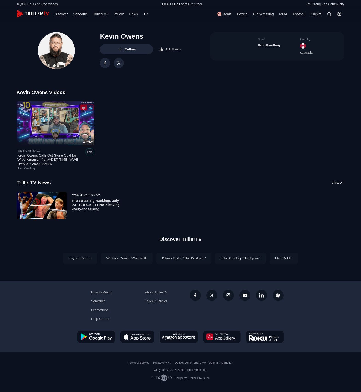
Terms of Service (138, 362)
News (133, 14)
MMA (283, 14)
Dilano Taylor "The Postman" (184, 258)
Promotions (100, 310)
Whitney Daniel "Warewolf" (126, 258)
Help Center (100, 319)
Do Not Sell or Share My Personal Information (204, 362)
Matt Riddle (284, 258)
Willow (119, 14)
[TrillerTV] (33, 14)
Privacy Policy (162, 362)
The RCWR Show (28, 150)
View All (337, 183)
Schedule (80, 14)
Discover (61, 14)
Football (299, 14)
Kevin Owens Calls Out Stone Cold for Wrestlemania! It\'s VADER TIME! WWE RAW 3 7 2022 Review (47, 160)
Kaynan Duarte (80, 258)
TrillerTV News (34, 183)
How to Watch (102, 292)
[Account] (339, 14)
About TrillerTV (156, 292)
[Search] (329, 14)
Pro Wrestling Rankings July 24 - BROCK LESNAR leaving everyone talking (96, 205)
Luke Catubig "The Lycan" (240, 258)
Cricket (316, 14)
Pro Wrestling (263, 14)
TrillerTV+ (100, 14)
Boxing (242, 14)
